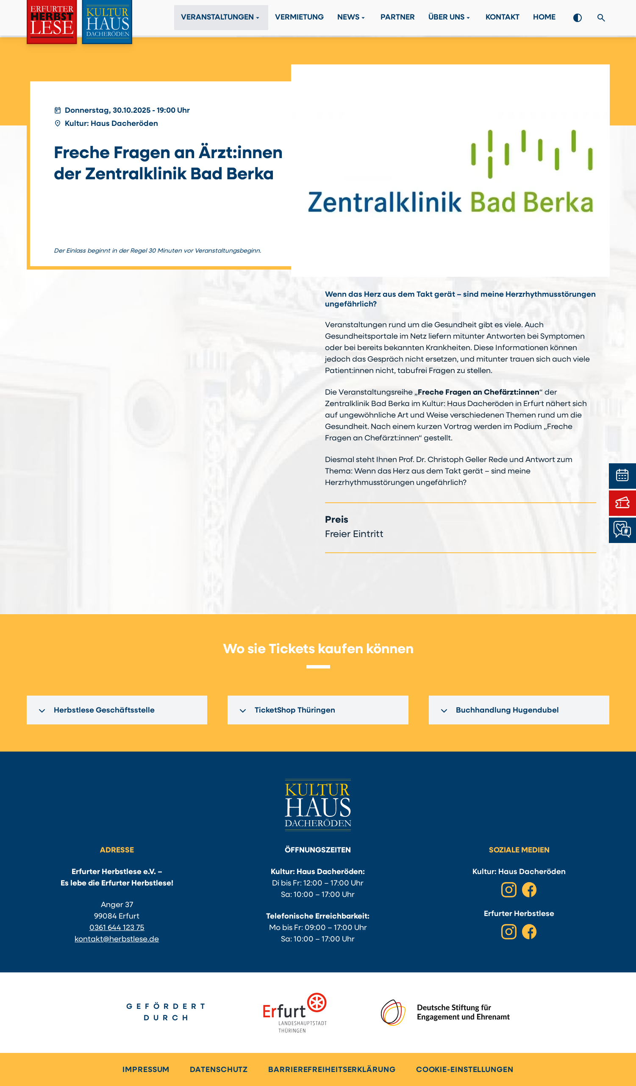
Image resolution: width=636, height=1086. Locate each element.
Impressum (145, 1070)
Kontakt (502, 19)
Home (544, 19)
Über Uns (450, 18)
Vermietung (299, 19)
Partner (397, 19)
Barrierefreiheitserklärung (331, 1070)
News (352, 18)
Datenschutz (219, 1070)
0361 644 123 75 (116, 928)
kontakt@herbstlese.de (117, 940)
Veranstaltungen (221, 18)
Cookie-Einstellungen (465, 1070)
